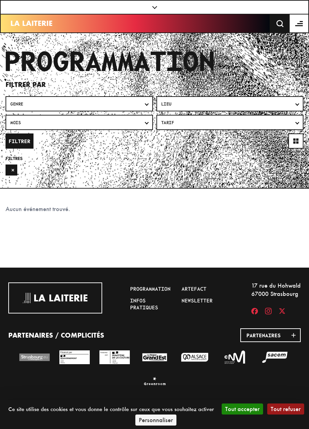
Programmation (150, 288)
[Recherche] (280, 23)
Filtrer (19, 141)
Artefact (194, 288)
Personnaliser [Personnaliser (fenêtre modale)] (156, 419)
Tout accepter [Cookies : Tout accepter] (242, 408)
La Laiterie (31, 23)
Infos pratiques (144, 304)
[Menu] (299, 23)
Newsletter (197, 300)
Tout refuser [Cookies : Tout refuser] (286, 408)
